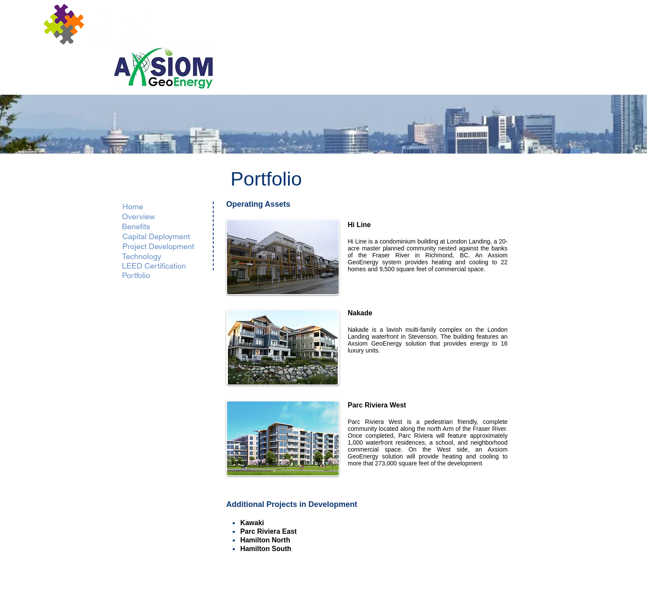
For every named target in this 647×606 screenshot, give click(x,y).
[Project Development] (158, 246)
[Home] (133, 207)
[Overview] (149, 216)
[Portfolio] (136, 275)
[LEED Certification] (154, 266)
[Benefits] (162, 226)
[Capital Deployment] (156, 236)
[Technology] (145, 256)
